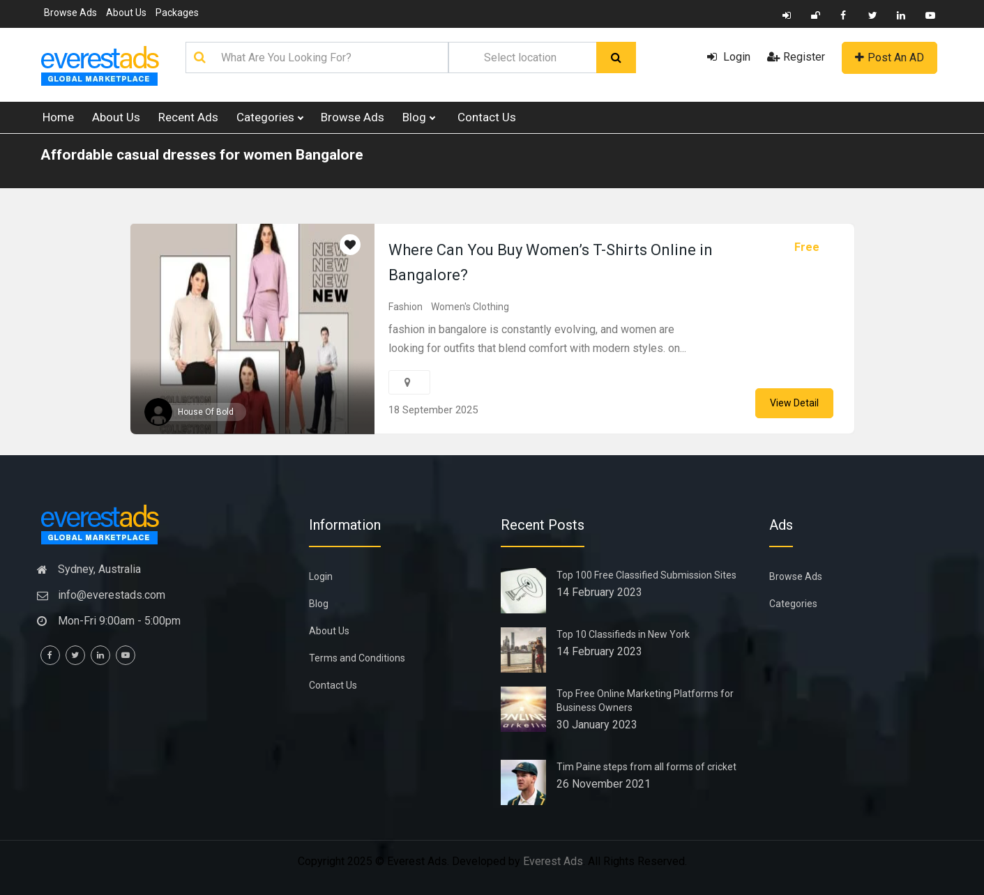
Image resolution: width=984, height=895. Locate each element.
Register (796, 56)
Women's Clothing (470, 306)
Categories (269, 117)
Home (58, 117)
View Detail (794, 402)
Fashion (405, 306)
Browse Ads (70, 12)
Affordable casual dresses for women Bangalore (201, 154)
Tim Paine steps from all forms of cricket (646, 766)
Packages (177, 12)
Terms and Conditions (357, 658)
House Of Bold (206, 412)
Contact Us (486, 117)
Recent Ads (188, 117)
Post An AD (889, 57)
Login (728, 56)
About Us (126, 12)
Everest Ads (553, 861)
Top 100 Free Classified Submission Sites (646, 575)
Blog (418, 117)
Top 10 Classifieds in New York (623, 634)
